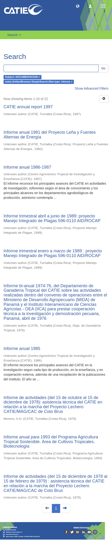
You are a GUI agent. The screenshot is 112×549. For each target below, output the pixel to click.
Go (103, 68)
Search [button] (14, 35)
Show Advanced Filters (91, 88)
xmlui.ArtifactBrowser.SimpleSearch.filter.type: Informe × (38, 81)
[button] (77, 6)
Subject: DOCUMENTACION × (22, 77)
